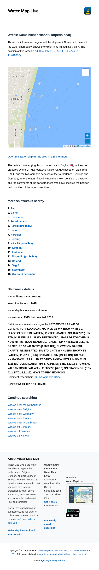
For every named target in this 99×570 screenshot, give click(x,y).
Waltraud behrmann (24, 274)
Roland (16, 261)
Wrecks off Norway (18, 435)
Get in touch (50, 502)
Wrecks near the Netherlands (24, 405)
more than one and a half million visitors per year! (63, 554)
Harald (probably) (21, 225)
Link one (17, 252)
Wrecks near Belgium (20, 409)
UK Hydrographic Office (47, 377)
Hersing (15, 239)
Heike (14, 230)
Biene (14, 212)
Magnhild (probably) (24, 256)
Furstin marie (19, 221)
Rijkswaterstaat (83, 146)
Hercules (16, 234)
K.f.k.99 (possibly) (22, 243)
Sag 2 (15, 265)
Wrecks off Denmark (19, 427)
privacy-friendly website (53, 560)
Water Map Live (45, 550)
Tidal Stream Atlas (77, 550)
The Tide (16, 554)
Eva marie (17, 217)
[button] (85, 72)
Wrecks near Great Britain (23, 422)
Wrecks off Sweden (19, 431)
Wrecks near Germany (21, 413)
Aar (13, 208)
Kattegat (17, 247)
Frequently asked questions (50, 524)
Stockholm (18, 269)
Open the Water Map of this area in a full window (37, 156)
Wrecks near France (19, 418)
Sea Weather (60, 550)
